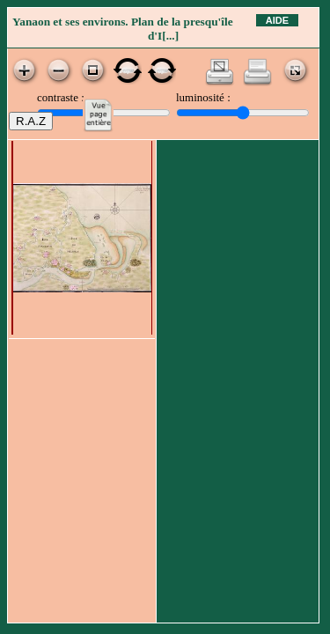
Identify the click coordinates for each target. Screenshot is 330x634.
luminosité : (203, 97)
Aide (277, 20)
